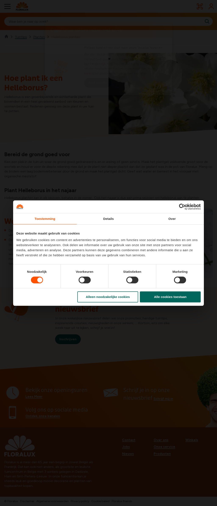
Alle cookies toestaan (170, 297)
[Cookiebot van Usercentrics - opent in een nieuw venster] (182, 207)
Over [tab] (172, 219)
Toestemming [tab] (45, 219)
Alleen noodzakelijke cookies (108, 297)
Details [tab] (108, 219)
